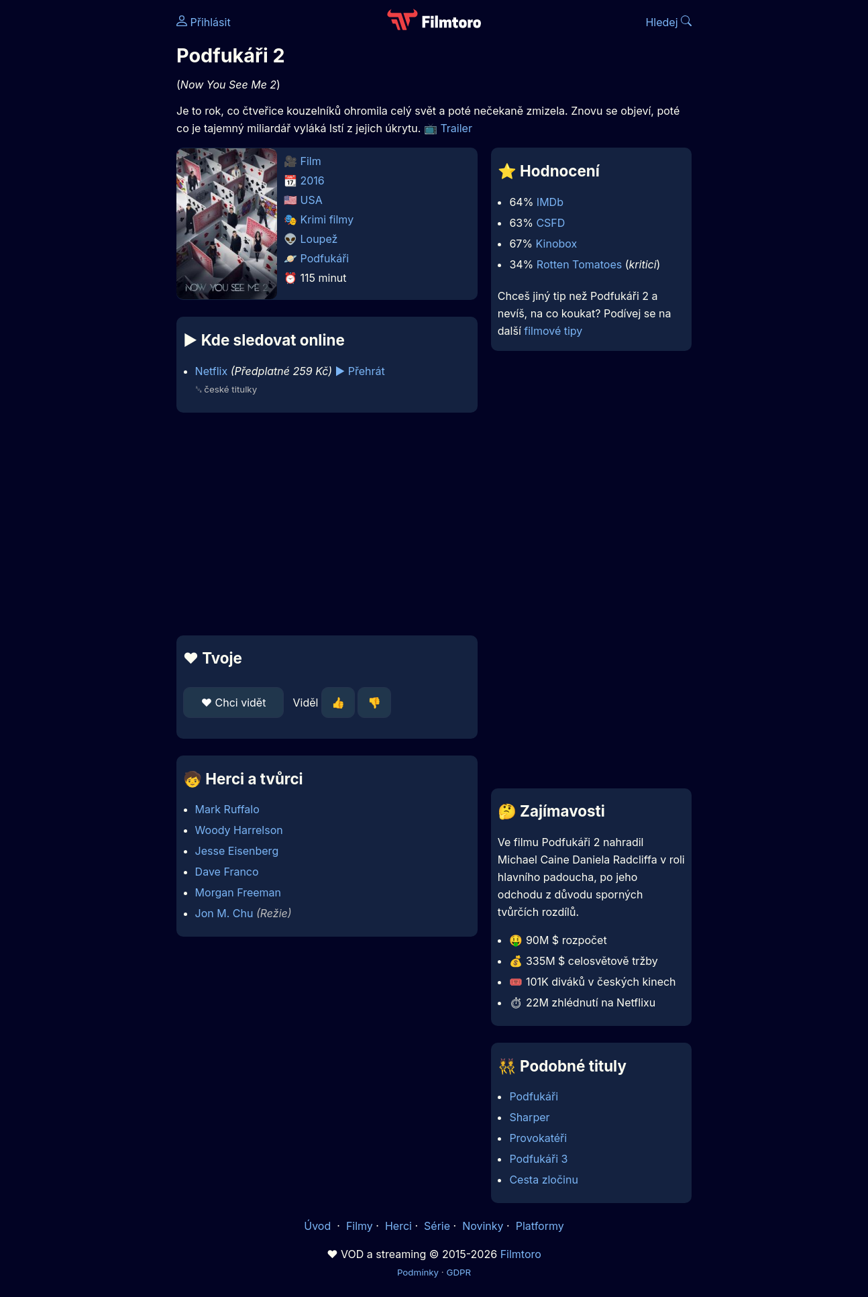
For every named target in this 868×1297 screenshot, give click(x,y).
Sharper (529, 1117)
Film (311, 161)
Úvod (318, 1226)
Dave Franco (227, 871)
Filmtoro (520, 1254)
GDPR (458, 1272)
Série (437, 1226)
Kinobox (557, 243)
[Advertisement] (327, 524)
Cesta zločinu (543, 1179)
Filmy (359, 1226)
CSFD (550, 222)
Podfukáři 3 (538, 1158)
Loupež (319, 239)
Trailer (456, 128)
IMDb (550, 202)
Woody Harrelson (239, 830)
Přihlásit (203, 22)
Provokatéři (538, 1138)
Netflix (211, 371)
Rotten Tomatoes (579, 264)
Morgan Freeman (238, 892)
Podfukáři (325, 258)
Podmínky (418, 1272)
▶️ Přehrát (360, 371)
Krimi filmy (327, 219)
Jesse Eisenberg (237, 851)
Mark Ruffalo (227, 809)
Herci (398, 1226)
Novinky (482, 1226)
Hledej (668, 22)
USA (312, 200)
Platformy (540, 1226)
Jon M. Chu (224, 913)
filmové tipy (553, 331)
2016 (313, 180)
